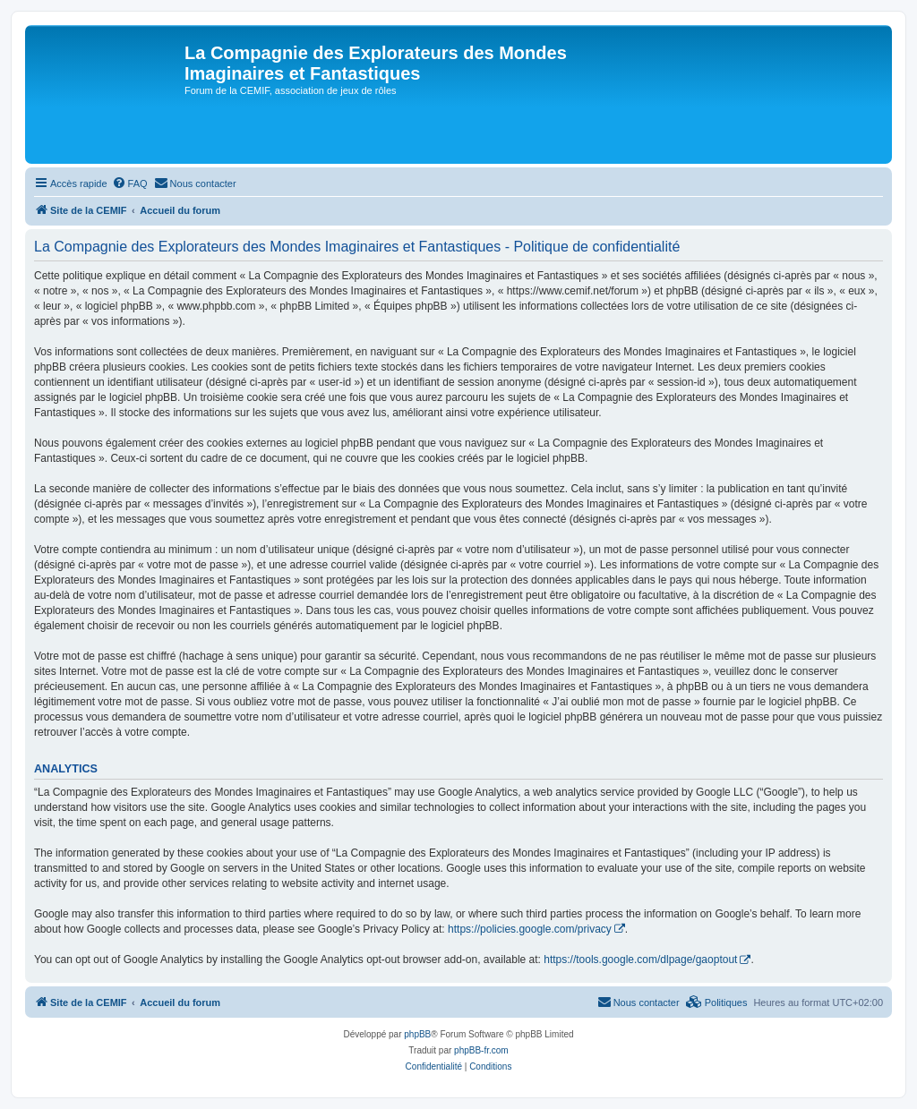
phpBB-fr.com (481, 1050)
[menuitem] (130, 183)
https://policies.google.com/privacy (530, 929)
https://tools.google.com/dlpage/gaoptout (640, 959)
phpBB (417, 1034)
